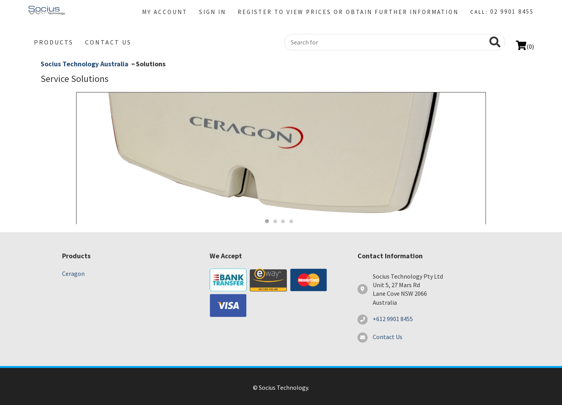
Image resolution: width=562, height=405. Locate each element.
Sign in (212, 12)
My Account (164, 12)
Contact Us (108, 42)
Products (53, 42)
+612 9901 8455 (393, 319)
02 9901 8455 (512, 11)
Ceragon (73, 273)
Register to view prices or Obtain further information (348, 12)
